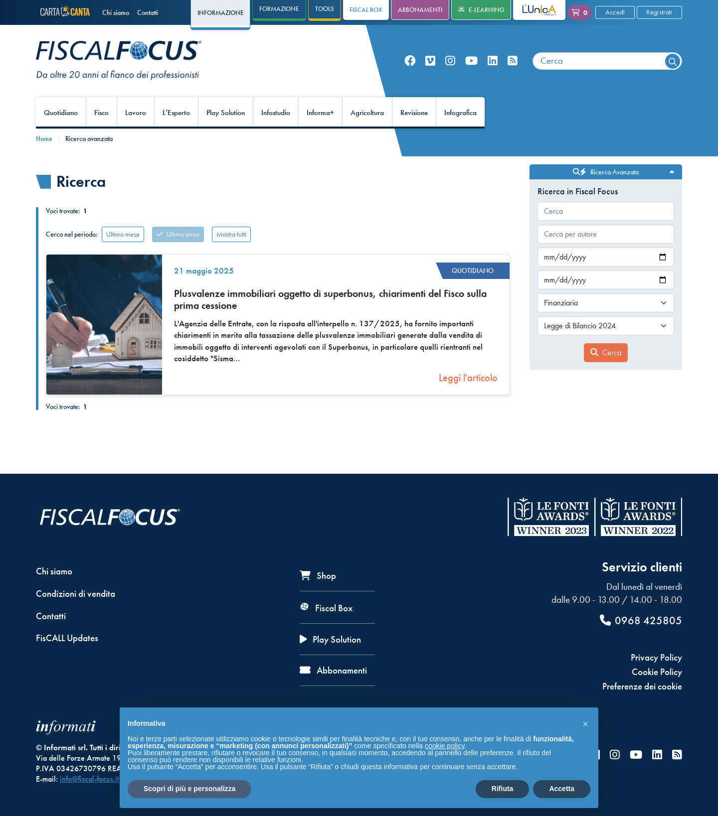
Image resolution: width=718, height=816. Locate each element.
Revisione (414, 113)
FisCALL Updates (67, 638)
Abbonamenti (420, 9)
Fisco (101, 113)
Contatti (147, 12)
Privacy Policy (656, 657)
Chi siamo (115, 12)
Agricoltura (367, 113)
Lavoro (135, 113)
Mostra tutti (231, 234)
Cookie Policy (657, 672)
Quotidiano (61, 113)
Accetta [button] (561, 789)
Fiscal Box (366, 9)
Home (44, 138)
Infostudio (275, 113)
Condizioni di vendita (75, 593)
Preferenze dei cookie (642, 686)
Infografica (460, 113)
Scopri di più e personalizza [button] (189, 789)
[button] (585, 723)
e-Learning (481, 9)
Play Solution (225, 113)
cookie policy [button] (444, 746)
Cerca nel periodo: (72, 234)
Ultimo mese (123, 234)
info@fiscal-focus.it (89, 779)
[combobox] (607, 61)
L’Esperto (176, 113)
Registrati (659, 11)
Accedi (615, 11)
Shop (318, 575)
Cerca (605, 352)
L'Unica (531, 9)
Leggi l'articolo (468, 378)
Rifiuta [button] (503, 789)
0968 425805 (641, 620)
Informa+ (320, 113)
